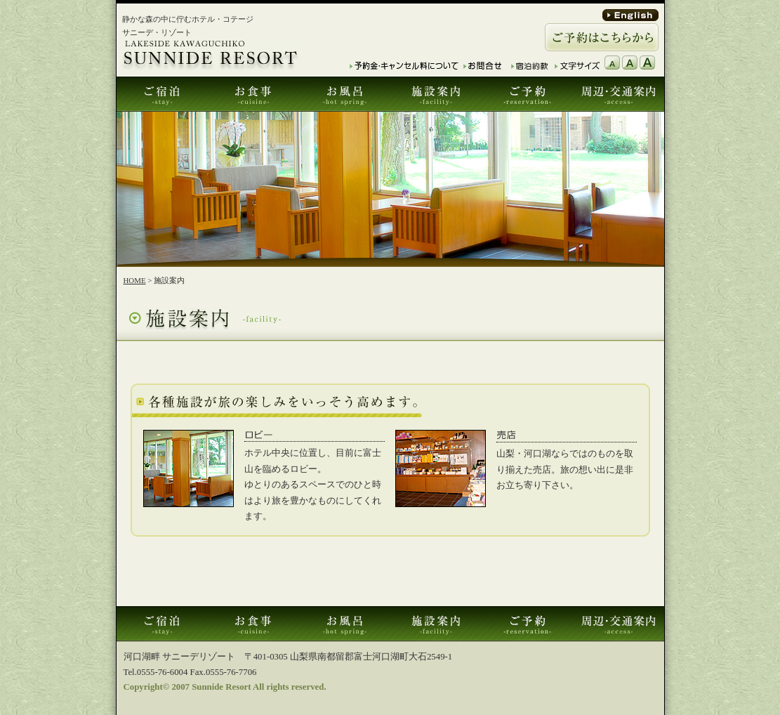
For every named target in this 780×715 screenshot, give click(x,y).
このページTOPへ (608, 592)
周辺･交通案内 (618, 94)
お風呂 (344, 94)
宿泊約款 (530, 66)
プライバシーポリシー (620, 651)
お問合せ (482, 66)
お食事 (253, 94)
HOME (135, 280)
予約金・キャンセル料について (404, 66)
